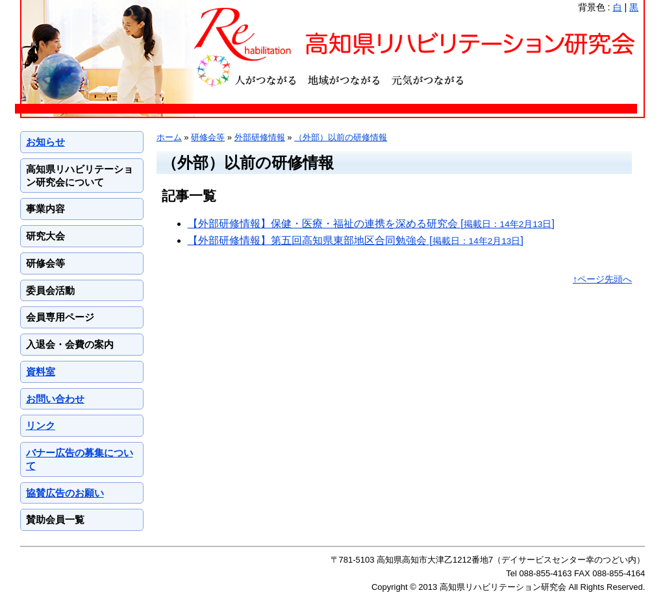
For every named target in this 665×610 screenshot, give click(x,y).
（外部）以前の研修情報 (340, 137)
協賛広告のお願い (65, 492)
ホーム (169, 137)
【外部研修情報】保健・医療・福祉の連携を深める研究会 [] (371, 223)
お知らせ (45, 141)
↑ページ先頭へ (602, 279)
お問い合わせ (55, 398)
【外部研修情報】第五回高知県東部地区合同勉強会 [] (355, 240)
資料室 (40, 371)
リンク (40, 425)
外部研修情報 (259, 137)
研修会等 (208, 137)
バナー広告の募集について (79, 459)
